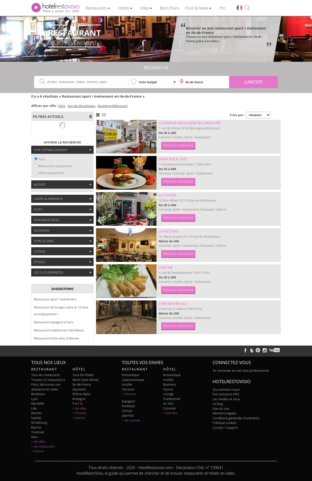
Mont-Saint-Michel (85, 380)
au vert (168, 403)
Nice (34, 437)
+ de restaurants (43, 446)
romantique (130, 375)
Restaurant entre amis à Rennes (56, 338)
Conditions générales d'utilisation (236, 418)
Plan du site (221, 408)
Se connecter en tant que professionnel (241, 370)
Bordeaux (38, 394)
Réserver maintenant (178, 145)
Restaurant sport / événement (55, 299)
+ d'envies (129, 394)
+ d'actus (37, 451)
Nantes (36, 418)
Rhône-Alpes (81, 394)
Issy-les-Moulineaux (81, 105)
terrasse (128, 389)
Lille (34, 408)
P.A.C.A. (77, 403)
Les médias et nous (226, 399)
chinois (127, 411)
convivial (169, 408)
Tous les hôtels (83, 375)
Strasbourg (39, 422)
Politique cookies (224, 422)
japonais (128, 415)
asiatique (128, 406)
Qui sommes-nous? (226, 389)
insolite (127, 384)
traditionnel (171, 399)
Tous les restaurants (45, 375)
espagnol (128, 401)
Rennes (36, 413)
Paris (61, 105)
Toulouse (37, 432)
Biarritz (36, 427)
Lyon (34, 399)
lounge (168, 394)
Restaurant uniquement (55, 166)
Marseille (37, 403)
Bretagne (78, 399)
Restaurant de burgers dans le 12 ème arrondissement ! (61, 310)
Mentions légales (224, 413)
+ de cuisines (131, 420)
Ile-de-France (81, 384)
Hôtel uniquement (51, 173)
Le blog (218, 403)
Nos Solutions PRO (226, 394)
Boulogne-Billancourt (112, 105)
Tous (41, 159)
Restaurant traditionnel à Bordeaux (59, 330)
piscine (168, 389)
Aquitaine (79, 389)
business (169, 384)
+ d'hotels (79, 413)
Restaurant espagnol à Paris (53, 322)
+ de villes (38, 441)
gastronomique (133, 380)
